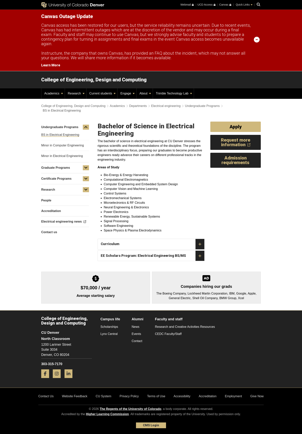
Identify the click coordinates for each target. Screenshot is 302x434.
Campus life (110, 319)
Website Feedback (74, 396)
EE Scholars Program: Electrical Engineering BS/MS (152, 256)
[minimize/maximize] (257, 39)
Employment (233, 396)
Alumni (137, 319)
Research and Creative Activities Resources (185, 326)
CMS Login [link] (151, 425)
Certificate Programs (56, 178)
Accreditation (208, 396)
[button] (86, 127)
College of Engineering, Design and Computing (94, 80)
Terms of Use (156, 396)
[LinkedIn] (70, 379)
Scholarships (109, 326)
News (135, 326)
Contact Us (46, 396)
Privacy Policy (129, 396)
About (145, 93)
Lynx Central (109, 334)
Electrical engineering (166, 106)
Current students (102, 93)
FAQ (158, 53)
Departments (138, 106)
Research (76, 93)
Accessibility (182, 396)
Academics (53, 93)
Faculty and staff (169, 319)
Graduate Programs (55, 167)
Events (136, 334)
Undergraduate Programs (202, 106)
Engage (127, 93)
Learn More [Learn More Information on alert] (50, 65)
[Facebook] (46, 379)
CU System (103, 396)
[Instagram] (58, 379)
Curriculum (152, 244)
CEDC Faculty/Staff (168, 334)
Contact (137, 341)
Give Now (257, 396)
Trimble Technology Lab (174, 93)
